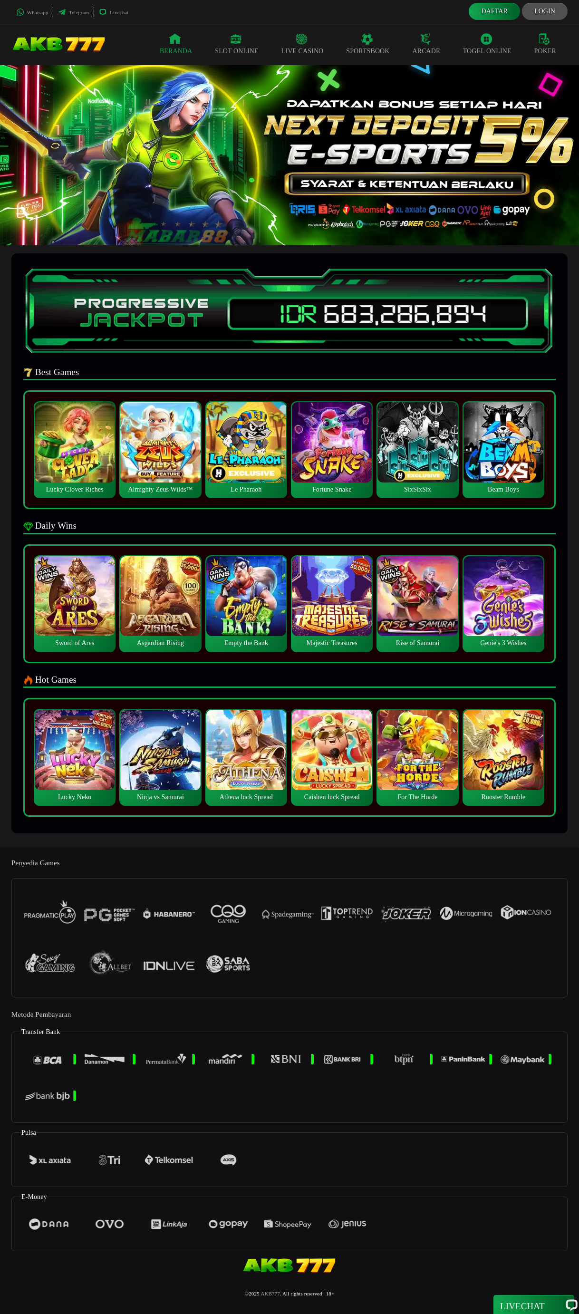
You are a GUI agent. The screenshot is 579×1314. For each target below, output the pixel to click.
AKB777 (270, 1293)
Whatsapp (32, 12)
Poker (545, 44)
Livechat (113, 12)
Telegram (73, 12)
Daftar (494, 11)
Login (544, 11)
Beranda (176, 44)
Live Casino (302, 44)
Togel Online (487, 44)
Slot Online (236, 44)
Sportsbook (367, 44)
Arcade (426, 44)
